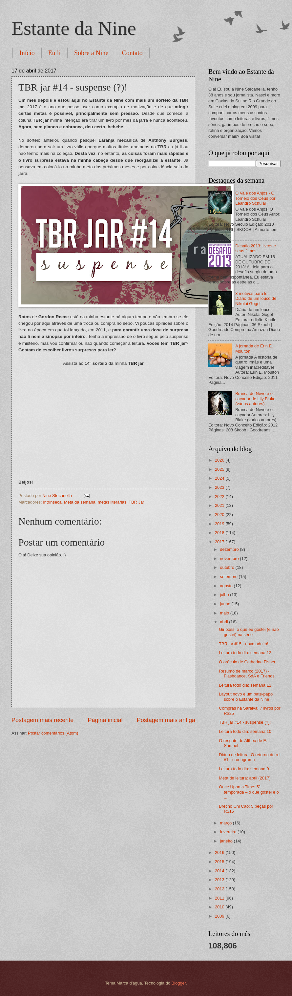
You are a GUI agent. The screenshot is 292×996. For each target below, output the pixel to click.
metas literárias (112, 502)
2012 (220, 888)
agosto (227, 585)
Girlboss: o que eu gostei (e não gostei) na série (249, 632)
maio (225, 613)
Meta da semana (79, 502)
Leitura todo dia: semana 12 (245, 652)
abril (224, 621)
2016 (220, 852)
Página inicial (105, 720)
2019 (220, 523)
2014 (220, 870)
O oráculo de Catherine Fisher (247, 661)
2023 (220, 487)
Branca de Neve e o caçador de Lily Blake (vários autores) (255, 398)
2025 (220, 469)
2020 (220, 514)
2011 (220, 898)
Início (27, 52)
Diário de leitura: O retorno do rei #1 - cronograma (250, 757)
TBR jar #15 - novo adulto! (243, 643)
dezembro (230, 549)
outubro (227, 567)
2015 (220, 861)
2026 (220, 460)
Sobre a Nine (91, 52)
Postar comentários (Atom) (53, 733)
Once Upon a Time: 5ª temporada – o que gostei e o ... (249, 791)
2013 (220, 879)
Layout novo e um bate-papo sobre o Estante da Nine (246, 696)
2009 (220, 916)
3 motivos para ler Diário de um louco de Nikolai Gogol (255, 298)
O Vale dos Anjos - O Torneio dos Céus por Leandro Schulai (255, 198)
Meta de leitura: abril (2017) (244, 778)
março (226, 822)
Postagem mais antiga (166, 720)
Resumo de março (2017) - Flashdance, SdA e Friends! (247, 673)
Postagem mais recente (42, 720)
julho (225, 594)
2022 (220, 496)
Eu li (54, 52)
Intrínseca (52, 502)
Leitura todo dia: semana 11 (245, 685)
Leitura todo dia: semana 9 (244, 768)
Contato (132, 52)
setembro (229, 576)
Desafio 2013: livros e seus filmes (255, 248)
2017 (220, 541)
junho (225, 603)
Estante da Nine (73, 28)
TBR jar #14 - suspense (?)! (245, 722)
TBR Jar (136, 502)
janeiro (227, 841)
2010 (220, 906)
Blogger (179, 983)
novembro (230, 558)
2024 (220, 478)
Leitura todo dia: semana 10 (245, 731)
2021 (220, 505)
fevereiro (229, 831)
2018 (220, 532)
